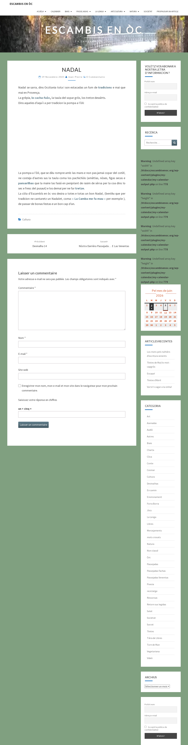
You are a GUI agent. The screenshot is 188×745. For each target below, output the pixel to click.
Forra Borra (153, 503)
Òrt (149, 557)
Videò (150, 658)
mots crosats (154, 537)
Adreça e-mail (150, 92)
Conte (150, 463)
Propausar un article (167, 11)
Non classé (152, 550)
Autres (150, 436)
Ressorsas (152, 597)
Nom (22, 338)
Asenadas (152, 423)
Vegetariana (153, 651)
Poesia (150, 584)
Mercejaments (154, 530)
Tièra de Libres (154, 638)
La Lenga (99, 11)
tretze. (80, 188)
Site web (23, 370)
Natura (133, 11)
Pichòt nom (149, 81)
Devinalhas (152, 483)
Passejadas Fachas (156, 570)
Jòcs (149, 510)
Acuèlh (40, 11)
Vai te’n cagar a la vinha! (159, 386)
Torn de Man (153, 644)
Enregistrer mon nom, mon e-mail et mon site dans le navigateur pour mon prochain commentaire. (69, 388)
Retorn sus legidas (156, 604)
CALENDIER (55, 11)
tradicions (105, 87)
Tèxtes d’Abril (154, 380)
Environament (154, 496)
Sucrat (150, 624)
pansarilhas (26, 183)
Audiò (150, 429)
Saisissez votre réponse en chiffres (37, 400)
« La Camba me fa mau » (89, 199)
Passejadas (82, 11)
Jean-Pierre (75, 77)
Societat (148, 11)
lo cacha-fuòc (40, 98)
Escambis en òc (21, 4)
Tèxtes (150, 631)
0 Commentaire (95, 77)
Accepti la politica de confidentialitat (155, 105)
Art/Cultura (117, 11)
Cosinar (151, 470)
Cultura (26, 219)
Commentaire (27, 288)
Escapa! (151, 373)
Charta (150, 449)
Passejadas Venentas (157, 577)
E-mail (22, 354)
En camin (152, 490)
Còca (149, 456)
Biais (67, 11)
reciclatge (152, 591)
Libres (150, 523)
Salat (149, 611)
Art (148, 416)
